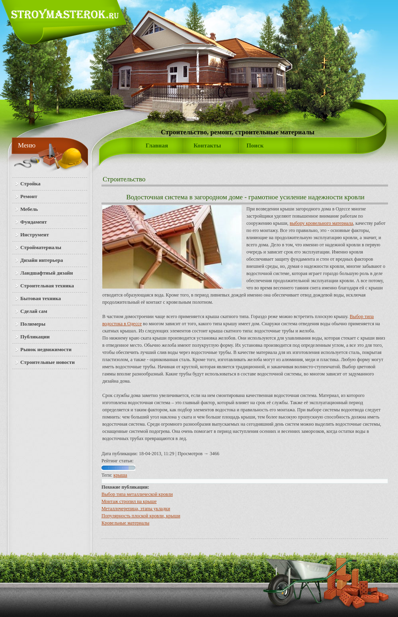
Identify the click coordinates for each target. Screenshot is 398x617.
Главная (157, 145)
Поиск (254, 145)
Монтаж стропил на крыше (129, 501)
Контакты (207, 145)
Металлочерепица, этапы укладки (135, 508)
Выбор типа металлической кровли (137, 494)
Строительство (124, 179)
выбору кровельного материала (321, 223)
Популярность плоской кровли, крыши (140, 516)
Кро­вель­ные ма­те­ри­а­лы (125, 523)
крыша (120, 475)
